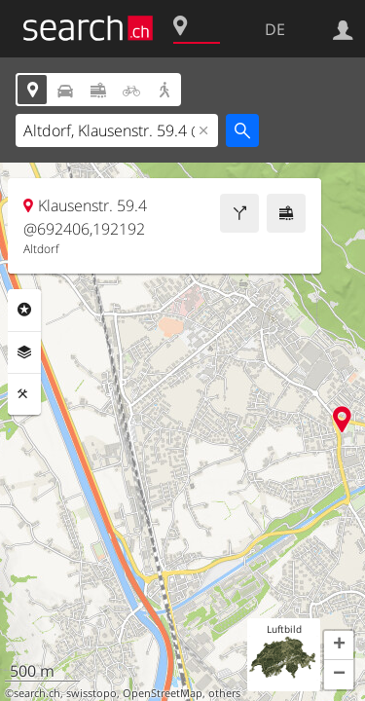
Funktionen (24, 394)
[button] (338, 645)
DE (275, 29)
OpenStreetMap (162, 693)
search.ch (37, 693)
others (224, 693)
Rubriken (24, 309)
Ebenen (24, 352)
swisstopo (91, 693)
